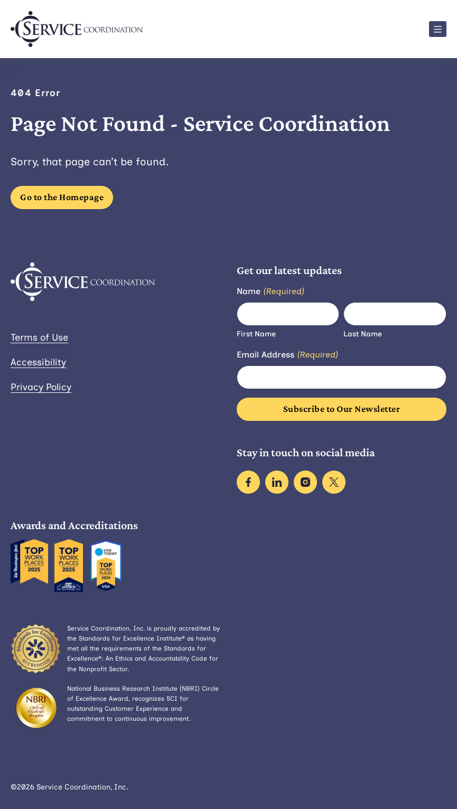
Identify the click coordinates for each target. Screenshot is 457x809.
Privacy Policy (41, 387)
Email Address (287, 355)
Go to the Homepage (62, 197)
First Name (256, 334)
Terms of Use (39, 337)
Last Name (362, 334)
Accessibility (38, 362)
